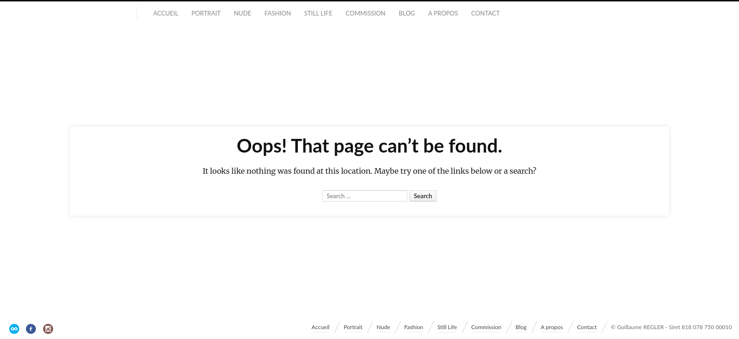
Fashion (277, 13)
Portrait (206, 13)
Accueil (165, 13)
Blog (407, 13)
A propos (443, 13)
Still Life (318, 13)
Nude (242, 13)
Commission (365, 13)
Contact (485, 13)
